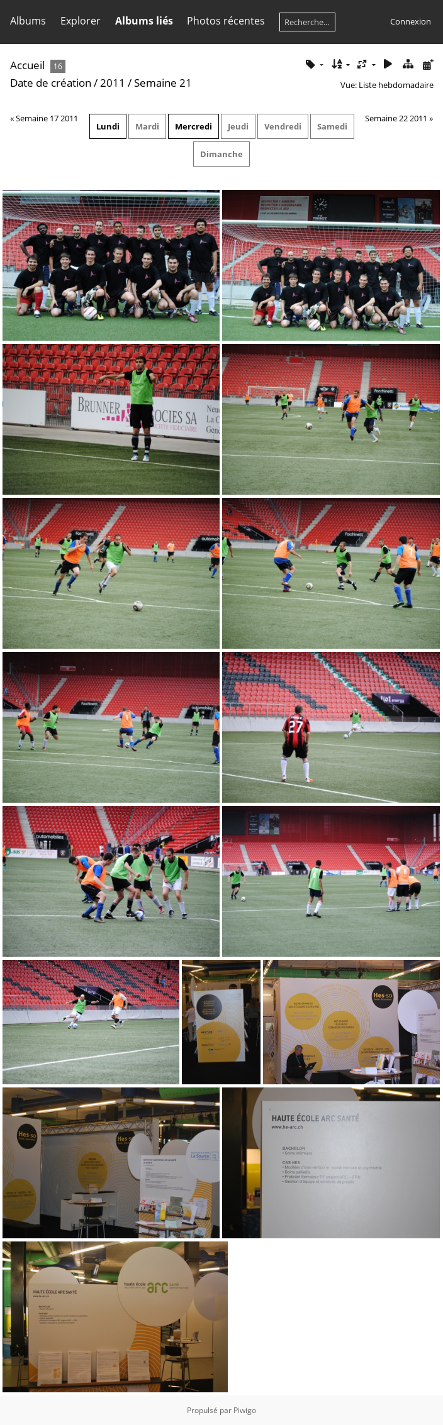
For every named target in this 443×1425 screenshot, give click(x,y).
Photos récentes (226, 21)
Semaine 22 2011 (396, 118)
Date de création (50, 82)
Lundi (108, 126)
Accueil (27, 65)
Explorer (80, 21)
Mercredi (193, 126)
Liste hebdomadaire (396, 85)
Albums (28, 21)
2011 (112, 82)
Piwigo (244, 1410)
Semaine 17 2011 (47, 118)
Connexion (410, 21)
